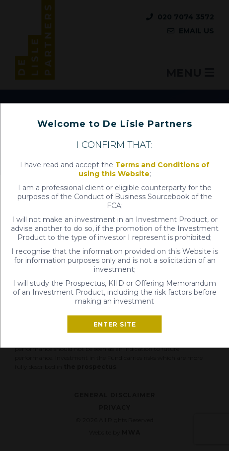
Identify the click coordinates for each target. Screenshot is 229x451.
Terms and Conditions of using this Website (144, 169)
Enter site (114, 324)
